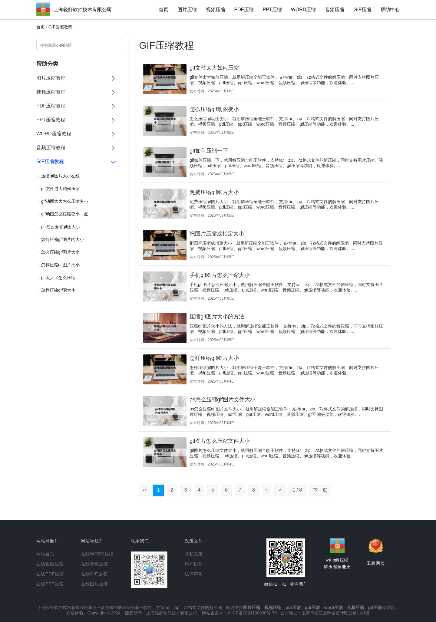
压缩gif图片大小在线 (60, 175)
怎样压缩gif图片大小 (60, 264)
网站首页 (45, 553)
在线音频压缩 (94, 563)
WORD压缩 (303, 9)
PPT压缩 (272, 9)
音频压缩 (334, 9)
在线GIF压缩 (94, 573)
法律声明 (194, 573)
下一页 (320, 490)
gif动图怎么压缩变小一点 (64, 214)
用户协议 (194, 563)
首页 (163, 9)
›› (280, 489)
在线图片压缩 (94, 583)
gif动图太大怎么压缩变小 (64, 201)
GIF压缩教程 (60, 27)
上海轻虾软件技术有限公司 (83, 9)
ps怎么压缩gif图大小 (60, 226)
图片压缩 (187, 9)
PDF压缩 (244, 9)
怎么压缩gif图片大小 (60, 252)
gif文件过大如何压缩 (60, 188)
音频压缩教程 (50, 147)
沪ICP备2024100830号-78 (252, 612)
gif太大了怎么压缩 (58, 277)
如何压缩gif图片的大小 (62, 239)
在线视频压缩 (50, 563)
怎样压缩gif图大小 (58, 290)
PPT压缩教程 (50, 119)
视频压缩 (215, 9)
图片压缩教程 (50, 78)
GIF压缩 (362, 9)
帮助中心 (390, 9)
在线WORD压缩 (97, 553)
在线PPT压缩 (50, 583)
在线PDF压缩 (50, 573)
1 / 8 (297, 489)
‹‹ (144, 489)
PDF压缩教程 (50, 105)
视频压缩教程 (50, 91)
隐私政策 (194, 553)
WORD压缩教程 (53, 133)
